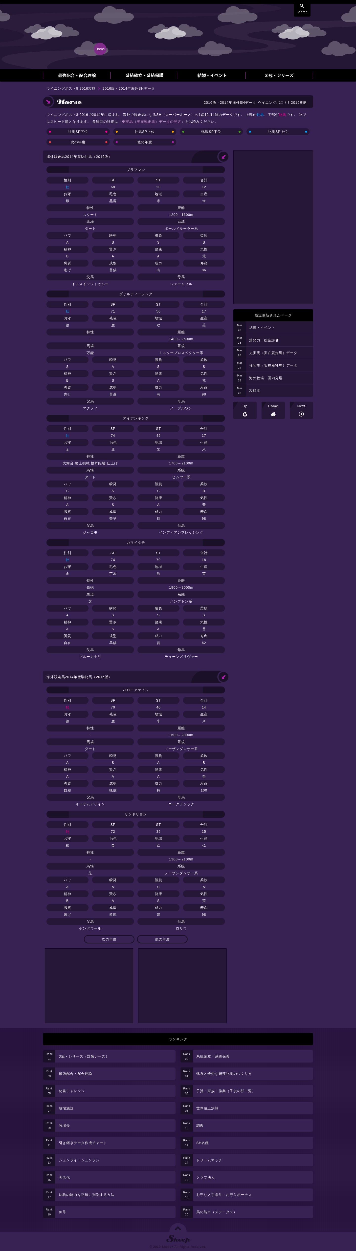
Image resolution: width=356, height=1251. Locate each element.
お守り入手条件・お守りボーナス (224, 1195)
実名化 (64, 1177)
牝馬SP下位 (211, 132)
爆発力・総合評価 (264, 340)
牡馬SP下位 (78, 132)
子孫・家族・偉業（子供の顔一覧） (226, 1091)
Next (301, 406)
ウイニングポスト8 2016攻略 (71, 88)
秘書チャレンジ (72, 1091)
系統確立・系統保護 (213, 1056)
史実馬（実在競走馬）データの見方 (151, 122)
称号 (62, 1212)
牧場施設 (66, 1108)
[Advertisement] (89, 985)
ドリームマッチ (209, 1160)
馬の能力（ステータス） (216, 1212)
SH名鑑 (202, 1143)
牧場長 (64, 1125)
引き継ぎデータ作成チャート (83, 1143)
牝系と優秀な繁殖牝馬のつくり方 (224, 1074)
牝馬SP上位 (278, 132)
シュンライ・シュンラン (79, 1160)
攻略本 (254, 391)
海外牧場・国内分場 (266, 378)
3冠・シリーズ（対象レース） (84, 1056)
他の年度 (144, 142)
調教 (200, 1125)
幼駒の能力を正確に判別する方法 (86, 1195)
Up (245, 406)
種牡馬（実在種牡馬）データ (273, 365)
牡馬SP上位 (145, 132)
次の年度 (78, 142)
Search (302, 12)
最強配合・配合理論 (75, 1074)
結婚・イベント (262, 328)
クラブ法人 (205, 1177)
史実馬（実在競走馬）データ (273, 353)
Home (273, 406)
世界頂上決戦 (207, 1108)
